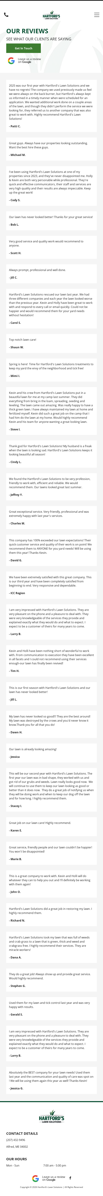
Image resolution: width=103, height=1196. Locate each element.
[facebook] (70, 1170)
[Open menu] (96, 6)
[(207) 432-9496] (6, 8)
